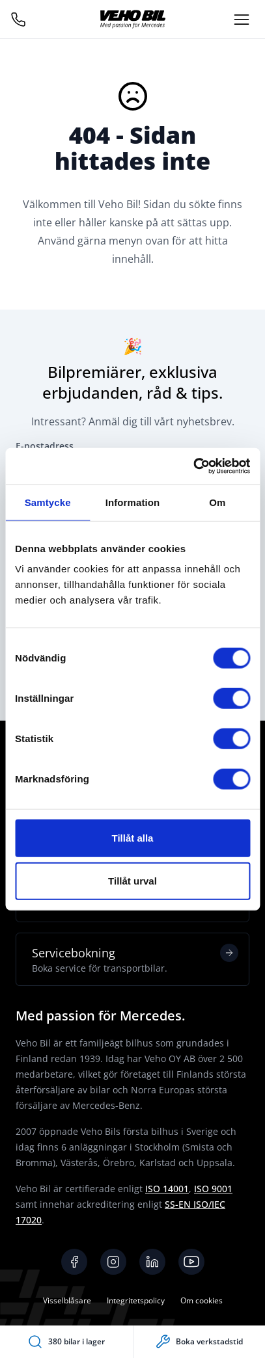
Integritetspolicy (136, 1300)
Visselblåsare (67, 1300)
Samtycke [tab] (48, 501)
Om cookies (201, 1300)
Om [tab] (217, 501)
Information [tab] (132, 501)
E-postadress (45, 446)
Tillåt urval (132, 880)
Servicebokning (135, 959)
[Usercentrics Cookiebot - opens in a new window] (193, 466)
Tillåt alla (133, 838)
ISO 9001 (213, 1188)
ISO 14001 (167, 1188)
